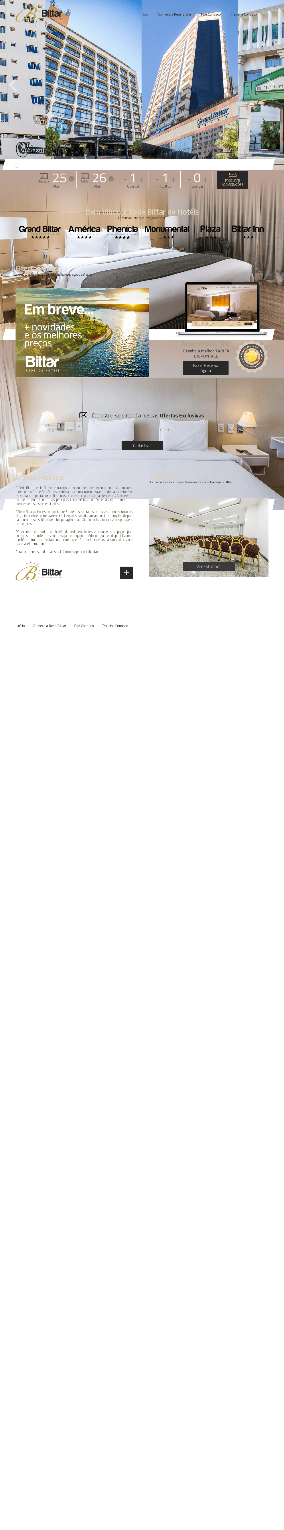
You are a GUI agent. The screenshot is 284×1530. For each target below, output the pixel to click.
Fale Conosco (211, 14)
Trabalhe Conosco (244, 14)
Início (144, 14)
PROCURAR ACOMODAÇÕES (232, 180)
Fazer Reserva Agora (206, 368)
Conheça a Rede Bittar (174, 14)
